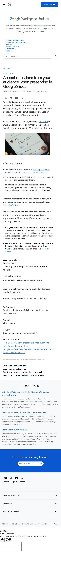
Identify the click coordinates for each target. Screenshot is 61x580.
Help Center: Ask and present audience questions (26, 343)
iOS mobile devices (37, 172)
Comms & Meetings (15, 40)
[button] (30, 495)
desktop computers (41, 170)
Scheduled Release (40, 91)
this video (43, 121)
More (9, 51)
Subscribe (49, 4)
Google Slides (15, 91)
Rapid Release (26, 91)
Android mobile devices (15, 172)
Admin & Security (14, 47)
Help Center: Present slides (15, 346)
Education (11, 49)
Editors (5, 91)
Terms (56, 524)
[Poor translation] (8, 540)
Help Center (12, 205)
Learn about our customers (14, 430)
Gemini (10, 45)
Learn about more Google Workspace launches (24, 412)
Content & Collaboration (17, 43)
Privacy (51, 524)
